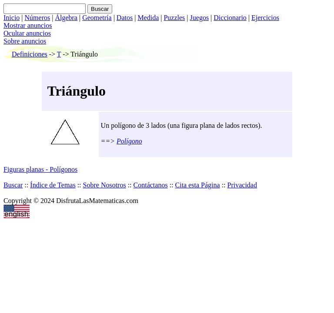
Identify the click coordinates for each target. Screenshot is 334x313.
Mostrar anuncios (27, 25)
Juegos (199, 17)
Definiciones (29, 54)
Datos (125, 17)
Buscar (13, 185)
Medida (148, 17)
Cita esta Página (197, 185)
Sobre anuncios (24, 41)
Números (37, 17)
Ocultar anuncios (27, 33)
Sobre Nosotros (104, 185)
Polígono (129, 141)
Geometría (97, 17)
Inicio (11, 17)
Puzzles (174, 17)
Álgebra (66, 17)
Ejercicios (265, 17)
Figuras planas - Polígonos (40, 169)
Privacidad (242, 185)
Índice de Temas (52, 185)
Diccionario (230, 17)
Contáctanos (151, 185)
